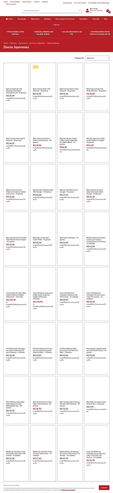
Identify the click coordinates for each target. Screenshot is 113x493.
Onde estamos (9, 463)
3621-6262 (80, 3)
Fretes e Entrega (36, 458)
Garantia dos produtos (38, 460)
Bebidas (47, 19)
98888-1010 (98, 3)
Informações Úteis (39, 449)
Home (6, 2)
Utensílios (83, 19)
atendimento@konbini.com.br (68, 465)
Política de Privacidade (38, 465)
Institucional (9, 449)
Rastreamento (11, 4)
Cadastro (45, 2)
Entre (92, 10)
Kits (105, 19)
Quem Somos (26, 2)
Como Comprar (36, 453)
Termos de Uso (36, 456)
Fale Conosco (8, 456)
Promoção (22, 19)
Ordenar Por (79, 58)
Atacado (95, 19)
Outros (56, 25)
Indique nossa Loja (10, 465)
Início (10, 19)
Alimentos (35, 19)
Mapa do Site (8, 458)
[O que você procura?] (80, 10)
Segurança (34, 463)
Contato (36, 2)
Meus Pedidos (15, 2)
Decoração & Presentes (65, 19)
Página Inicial (8, 453)
